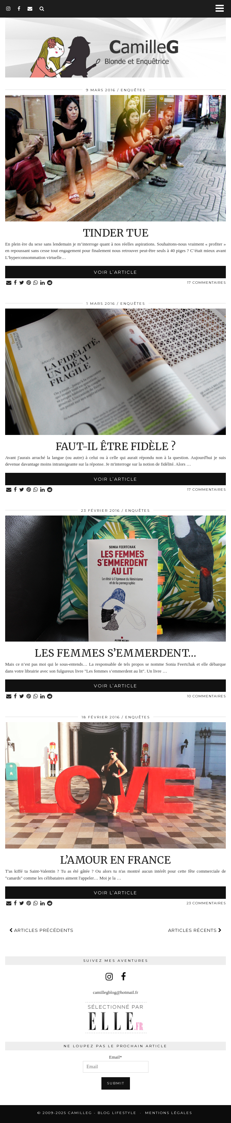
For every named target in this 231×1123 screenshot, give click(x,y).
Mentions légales (168, 1113)
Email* (115, 1063)
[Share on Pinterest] (28, 283)
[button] (222, 9)
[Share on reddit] (50, 283)
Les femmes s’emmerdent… (115, 652)
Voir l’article (115, 272)
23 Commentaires (206, 903)
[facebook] (19, 9)
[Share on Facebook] (15, 283)
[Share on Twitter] (21, 283)
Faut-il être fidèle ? (116, 446)
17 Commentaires (206, 282)
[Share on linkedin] (42, 283)
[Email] (30, 9)
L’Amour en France (115, 859)
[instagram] (8, 9)
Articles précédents (41, 930)
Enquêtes (133, 90)
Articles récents (195, 930)
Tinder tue (115, 232)
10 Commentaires (206, 696)
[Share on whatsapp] (35, 283)
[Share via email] (9, 283)
